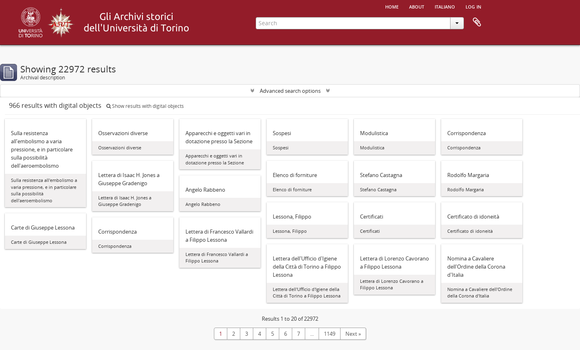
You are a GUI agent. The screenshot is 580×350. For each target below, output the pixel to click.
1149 (329, 333)
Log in (473, 6)
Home (392, 6)
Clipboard (477, 22)
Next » (353, 333)
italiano (445, 6)
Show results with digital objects (145, 106)
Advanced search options (290, 90)
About (416, 6)
